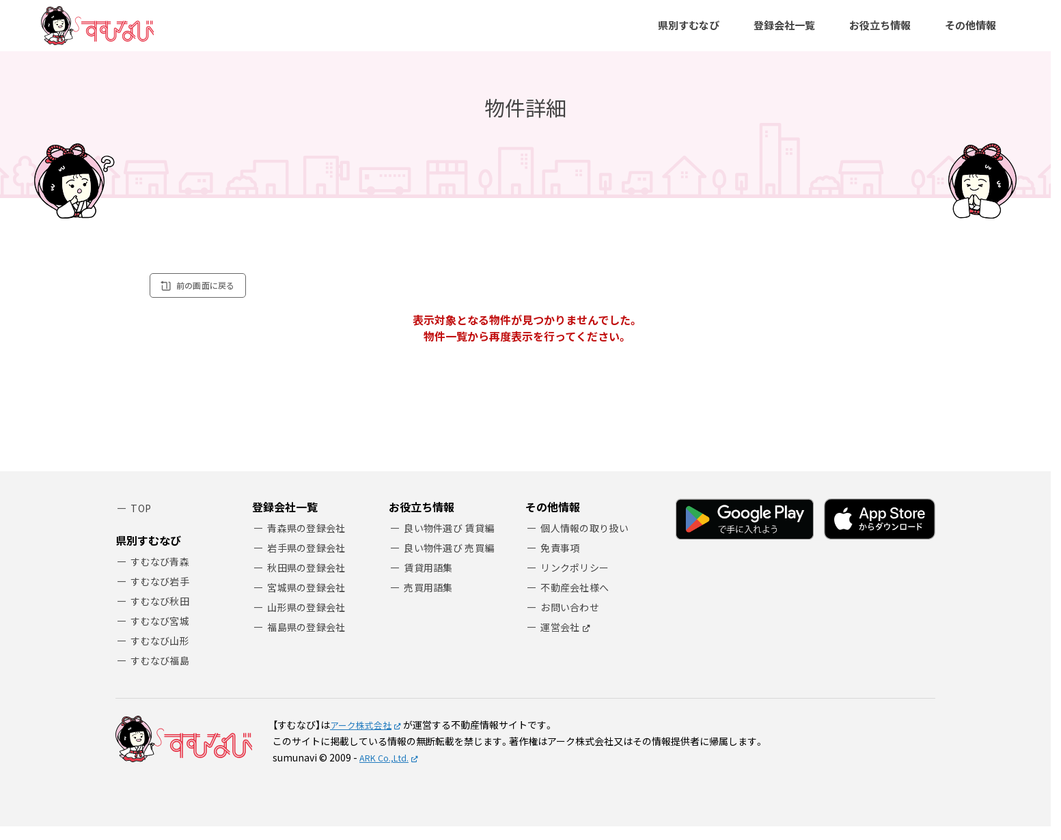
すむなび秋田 (162, 611)
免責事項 (562, 561)
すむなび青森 (162, 569)
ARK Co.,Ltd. (387, 771)
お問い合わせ (572, 623)
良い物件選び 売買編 (452, 561)
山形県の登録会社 (309, 623)
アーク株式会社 (363, 738)
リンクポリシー (577, 581)
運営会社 (562, 644)
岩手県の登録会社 (309, 561)
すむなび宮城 (162, 631)
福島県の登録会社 (309, 644)
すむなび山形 (162, 652)
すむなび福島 (162, 673)
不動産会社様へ (577, 603)
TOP (142, 520)
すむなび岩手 (162, 590)
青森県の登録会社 (309, 540)
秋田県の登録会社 (309, 581)
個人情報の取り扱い (588, 540)
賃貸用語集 (430, 581)
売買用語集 (430, 603)
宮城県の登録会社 (309, 603)
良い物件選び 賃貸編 (452, 540)
